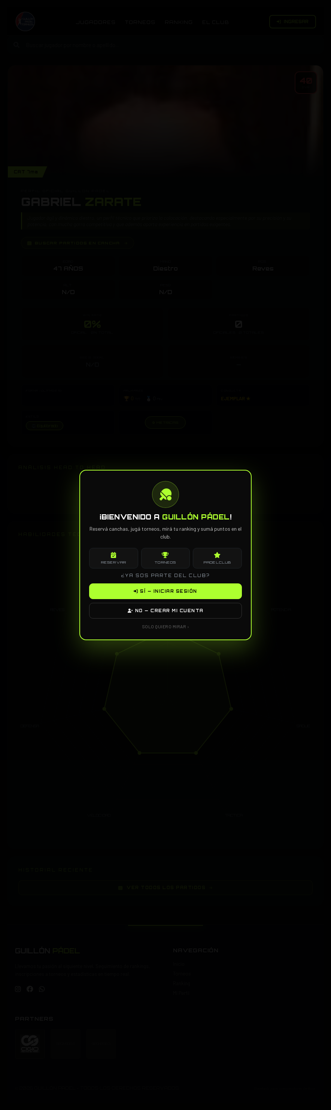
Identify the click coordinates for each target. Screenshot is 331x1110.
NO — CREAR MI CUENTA (166, 610)
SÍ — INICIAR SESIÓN (165, 591)
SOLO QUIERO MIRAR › (165, 626)
